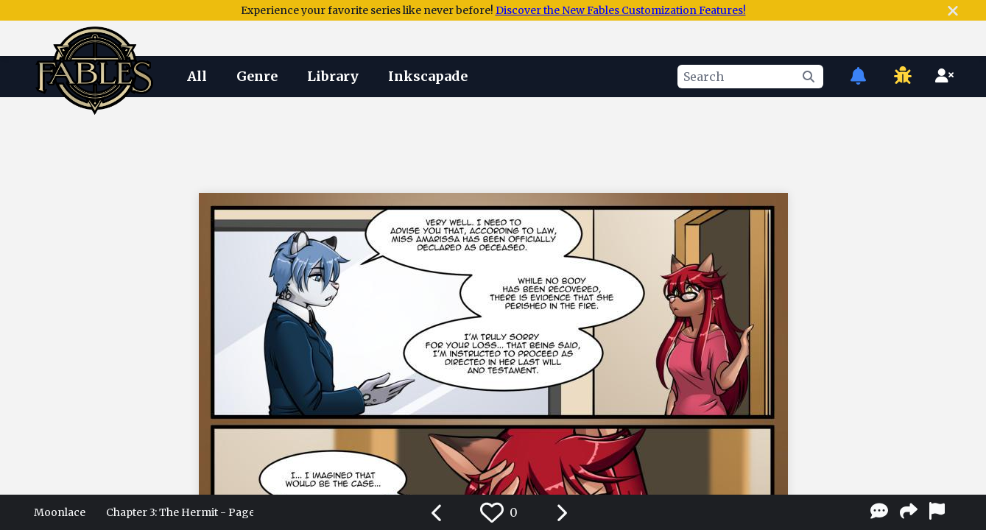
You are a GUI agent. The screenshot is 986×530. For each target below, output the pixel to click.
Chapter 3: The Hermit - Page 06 (179, 512)
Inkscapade (428, 76)
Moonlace (59, 512)
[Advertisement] (493, 142)
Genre (257, 76)
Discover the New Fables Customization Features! (621, 10)
